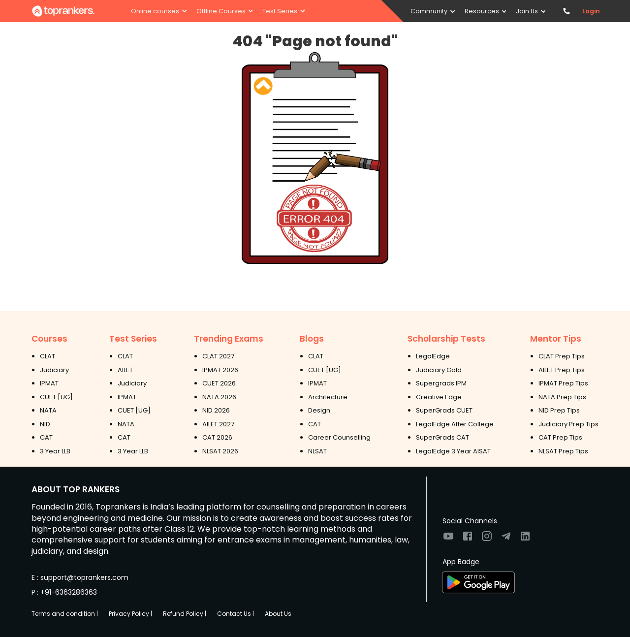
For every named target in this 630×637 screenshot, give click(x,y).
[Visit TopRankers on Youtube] (448, 539)
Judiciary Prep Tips (568, 424)
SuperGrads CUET (444, 410)
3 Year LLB (55, 451)
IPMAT (49, 383)
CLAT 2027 (218, 356)
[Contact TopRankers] (566, 11)
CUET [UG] (56, 397)
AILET (125, 370)
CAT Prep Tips (560, 437)
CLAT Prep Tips (561, 356)
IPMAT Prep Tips (563, 383)
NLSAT (317, 451)
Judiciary (54, 370)
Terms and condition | (65, 613)
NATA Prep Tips (562, 397)
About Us (278, 613)
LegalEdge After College (455, 424)
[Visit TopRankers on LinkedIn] (525, 539)
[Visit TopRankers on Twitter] (506, 539)
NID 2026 (216, 410)
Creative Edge (439, 397)
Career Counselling (339, 437)
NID (45, 424)
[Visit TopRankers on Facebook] (467, 539)
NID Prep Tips (559, 410)
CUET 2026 (219, 383)
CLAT (47, 356)
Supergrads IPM (441, 383)
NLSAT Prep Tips (563, 451)
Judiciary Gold (439, 370)
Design (319, 410)
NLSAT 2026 (220, 451)
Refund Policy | (184, 613)
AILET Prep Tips (561, 370)
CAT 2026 (217, 437)
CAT (46, 437)
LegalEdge (433, 356)
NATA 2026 (219, 397)
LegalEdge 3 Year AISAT (453, 451)
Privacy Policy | (130, 613)
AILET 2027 (218, 424)
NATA (48, 410)
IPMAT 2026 (220, 370)
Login (591, 11)
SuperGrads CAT (442, 437)
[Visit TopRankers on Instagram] (487, 539)
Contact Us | (235, 613)
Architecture (327, 397)
